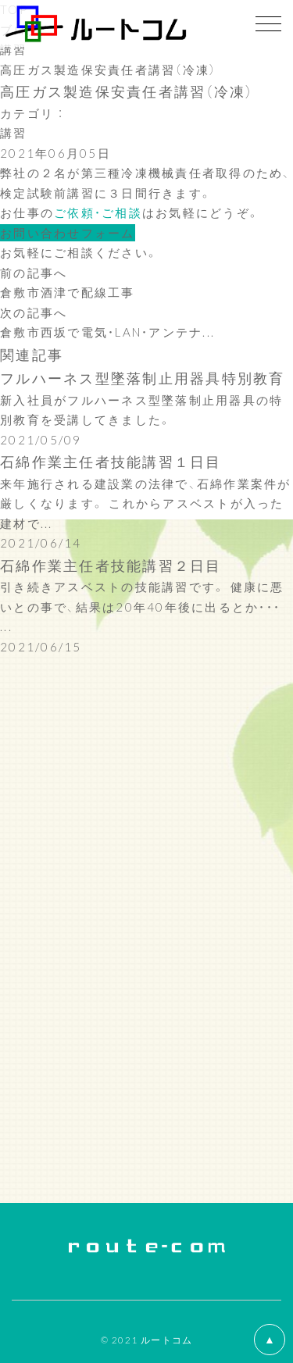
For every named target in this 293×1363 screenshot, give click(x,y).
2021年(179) (42, 897)
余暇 (13, 750)
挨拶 (13, 690)
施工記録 (27, 710)
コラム (20, 790)
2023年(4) (33, 857)
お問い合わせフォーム (67, 232)
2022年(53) (38, 878)
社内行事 (27, 770)
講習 (13, 49)
